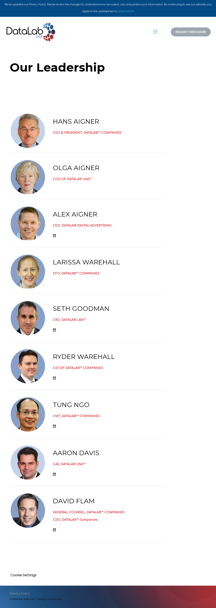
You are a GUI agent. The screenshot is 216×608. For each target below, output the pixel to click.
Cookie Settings (23, 575)
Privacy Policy (20, 593)
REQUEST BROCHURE (190, 32)
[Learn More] (126, 11)
